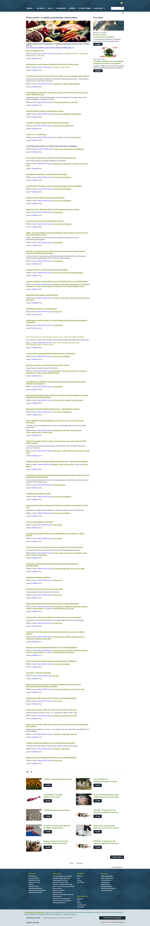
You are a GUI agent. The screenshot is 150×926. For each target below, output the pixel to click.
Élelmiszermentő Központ (108, 888)
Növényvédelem (57, 896)
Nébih (54, 3)
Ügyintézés (80, 873)
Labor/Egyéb (80, 882)
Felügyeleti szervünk (34, 882)
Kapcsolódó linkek (33, 886)
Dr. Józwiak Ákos (68, 400)
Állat (78, 878)
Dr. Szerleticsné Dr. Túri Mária (63, 286)
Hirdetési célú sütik (32, 922)
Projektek (31, 884)
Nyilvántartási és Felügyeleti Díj (61, 898)
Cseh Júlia (74, 102)
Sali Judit (38, 286)
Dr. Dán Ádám (56, 451)
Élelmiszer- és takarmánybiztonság (62, 884)
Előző (71, 863)
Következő (79, 863)
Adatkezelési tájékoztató (35, 888)
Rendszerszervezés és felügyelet (62, 900)
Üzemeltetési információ (35, 892)
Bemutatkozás (32, 876)
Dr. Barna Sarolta (69, 149)
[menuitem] (31, 8)
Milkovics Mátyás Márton (72, 84)
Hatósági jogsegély (106, 886)
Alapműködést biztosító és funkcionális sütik (57, 918)
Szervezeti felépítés (33, 878)
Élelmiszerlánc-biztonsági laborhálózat (63, 886)
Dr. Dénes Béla (66, 451)
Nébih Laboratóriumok (107, 878)
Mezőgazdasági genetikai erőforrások (63, 894)
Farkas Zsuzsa (56, 163)
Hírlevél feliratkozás (106, 890)
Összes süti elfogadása (112, 918)
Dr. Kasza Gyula (39, 55)
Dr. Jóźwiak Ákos (57, 84)
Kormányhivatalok (106, 880)
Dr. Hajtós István (68, 125)
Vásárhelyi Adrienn (53, 373)
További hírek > (117, 857)
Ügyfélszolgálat (105, 884)
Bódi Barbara (67, 114)
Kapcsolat (104, 873)
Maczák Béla (47, 638)
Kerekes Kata (66, 163)
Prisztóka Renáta (47, 286)
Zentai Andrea (74, 284)
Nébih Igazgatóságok (107, 876)
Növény (79, 880)
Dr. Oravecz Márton (37, 608)
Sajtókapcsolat (105, 882)
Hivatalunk (31, 873)
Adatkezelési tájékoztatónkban (34, 912)
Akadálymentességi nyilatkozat (37, 890)
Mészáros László (78, 286)
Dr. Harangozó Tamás (58, 485)
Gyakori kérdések (82, 896)
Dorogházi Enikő (35, 344)
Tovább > (98, 44)
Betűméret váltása (123, 13)
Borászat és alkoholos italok (60, 882)
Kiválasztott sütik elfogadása (112, 922)
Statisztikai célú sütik (32, 918)
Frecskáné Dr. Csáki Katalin (79, 53)
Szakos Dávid (76, 114)
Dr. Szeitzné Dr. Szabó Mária (61, 102)
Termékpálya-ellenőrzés (59, 902)
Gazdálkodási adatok (34, 880)
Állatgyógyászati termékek (60, 880)
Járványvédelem (57, 888)
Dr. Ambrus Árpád (77, 163)
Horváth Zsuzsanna (68, 343)
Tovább (47, 785)
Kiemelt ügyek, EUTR (59, 890)
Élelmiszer (80, 876)
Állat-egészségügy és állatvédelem (62, 876)
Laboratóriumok (81, 905)
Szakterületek (57, 873)
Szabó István (72, 371)
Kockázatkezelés (57, 892)
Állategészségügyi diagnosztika (61, 878)
